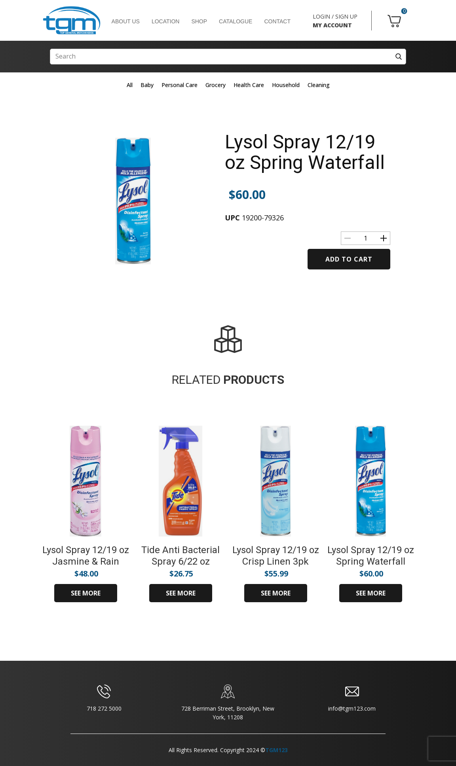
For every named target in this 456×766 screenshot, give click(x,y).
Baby (147, 85)
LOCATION (166, 21)
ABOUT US (126, 21)
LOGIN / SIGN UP (335, 16)
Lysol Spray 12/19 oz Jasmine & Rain (85, 555)
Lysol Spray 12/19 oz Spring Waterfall (305, 152)
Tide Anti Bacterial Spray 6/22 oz (180, 555)
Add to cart (348, 259)
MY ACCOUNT (332, 25)
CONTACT (277, 21)
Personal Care (180, 85)
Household (286, 85)
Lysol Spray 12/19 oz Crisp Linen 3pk (275, 555)
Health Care (249, 85)
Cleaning (319, 85)
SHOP (199, 21)
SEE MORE (86, 593)
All (130, 85)
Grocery (215, 85)
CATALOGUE (235, 21)
